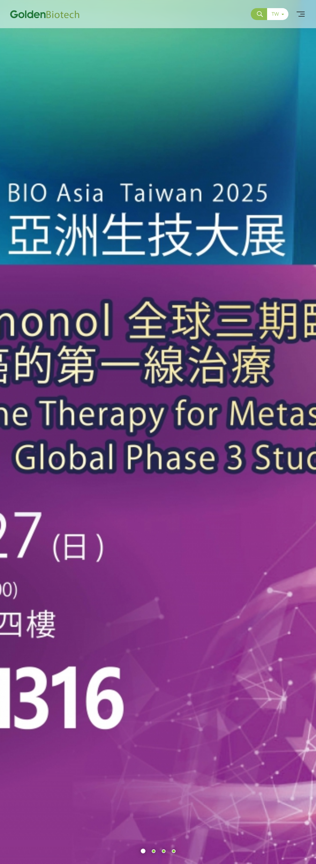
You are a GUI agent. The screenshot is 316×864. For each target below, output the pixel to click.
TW (277, 14)
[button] (143, 851)
